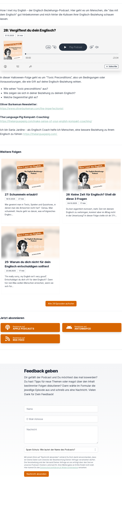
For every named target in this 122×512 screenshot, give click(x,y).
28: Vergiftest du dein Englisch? (30, 30)
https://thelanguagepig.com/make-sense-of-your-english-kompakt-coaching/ (46, 121)
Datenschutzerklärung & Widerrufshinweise (59, 467)
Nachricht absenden (36, 474)
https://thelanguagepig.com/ (40, 133)
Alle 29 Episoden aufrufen (61, 303)
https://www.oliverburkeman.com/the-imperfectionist (31, 108)
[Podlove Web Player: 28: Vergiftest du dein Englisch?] (61, 54)
